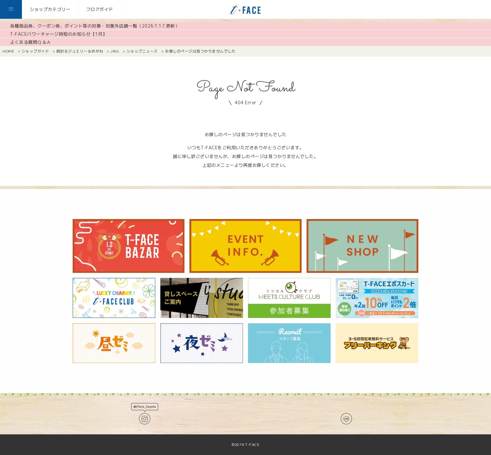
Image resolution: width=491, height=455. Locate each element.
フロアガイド (99, 9)
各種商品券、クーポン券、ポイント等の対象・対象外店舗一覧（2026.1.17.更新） (94, 26)
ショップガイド (35, 51)
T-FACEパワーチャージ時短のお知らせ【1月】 (58, 34)
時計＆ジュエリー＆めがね (79, 51)
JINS (115, 51)
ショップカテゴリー (50, 9)
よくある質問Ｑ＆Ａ (30, 42)
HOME (8, 51)
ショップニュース (142, 51)
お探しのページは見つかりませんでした (200, 51)
